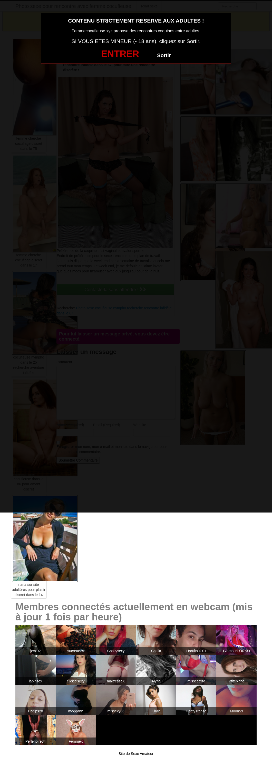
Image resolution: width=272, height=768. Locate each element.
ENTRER (120, 54)
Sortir (164, 55)
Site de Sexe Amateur (136, 754)
